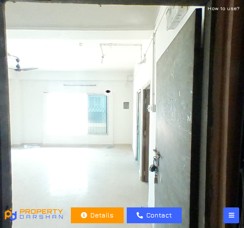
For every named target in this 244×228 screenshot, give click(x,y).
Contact (154, 215)
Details (97, 215)
